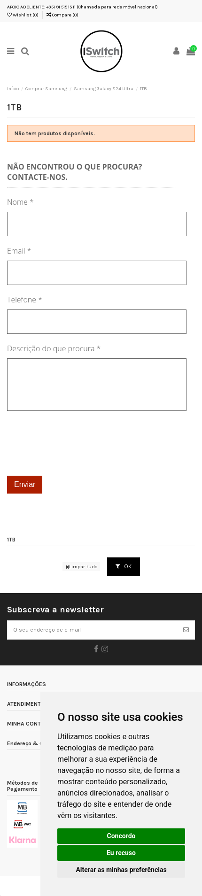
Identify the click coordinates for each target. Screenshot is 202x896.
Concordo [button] (121, 836)
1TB (11, 540)
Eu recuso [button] (121, 853)
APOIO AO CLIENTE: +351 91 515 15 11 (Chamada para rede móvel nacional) (82, 7)
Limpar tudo (81, 567)
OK (124, 566)
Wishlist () (23, 15)
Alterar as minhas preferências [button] (121, 869)
